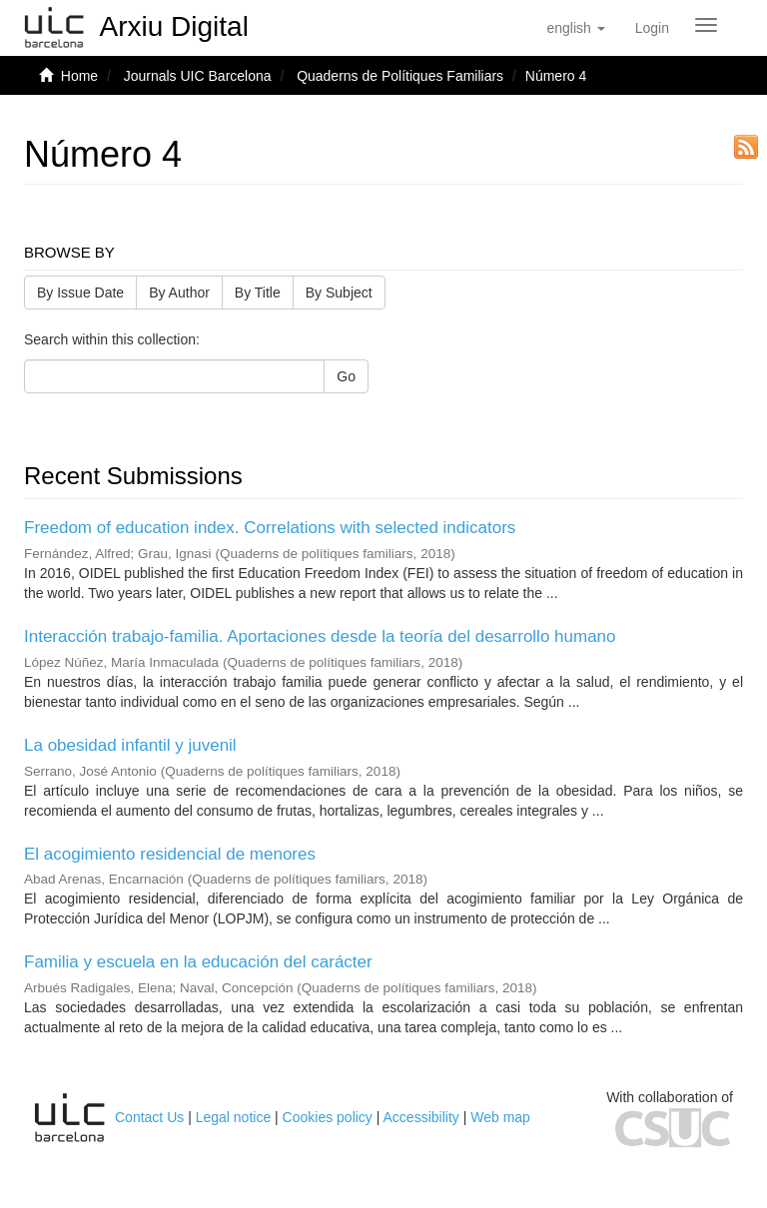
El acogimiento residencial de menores (170, 854)
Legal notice (234, 1117)
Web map (500, 1117)
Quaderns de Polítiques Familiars (400, 76)
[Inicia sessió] (652, 28)
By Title (258, 293)
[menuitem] (652, 28)
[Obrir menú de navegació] (706, 25)
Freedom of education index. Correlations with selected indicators (269, 527)
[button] (575, 28)
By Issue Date (80, 293)
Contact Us (149, 1117)
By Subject (339, 293)
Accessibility (421, 1117)
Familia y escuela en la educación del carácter (198, 961)
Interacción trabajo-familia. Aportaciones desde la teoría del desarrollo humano (320, 636)
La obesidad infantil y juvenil (130, 745)
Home (79, 76)
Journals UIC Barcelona (198, 76)
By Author (179, 293)
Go (346, 376)
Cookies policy (328, 1117)
